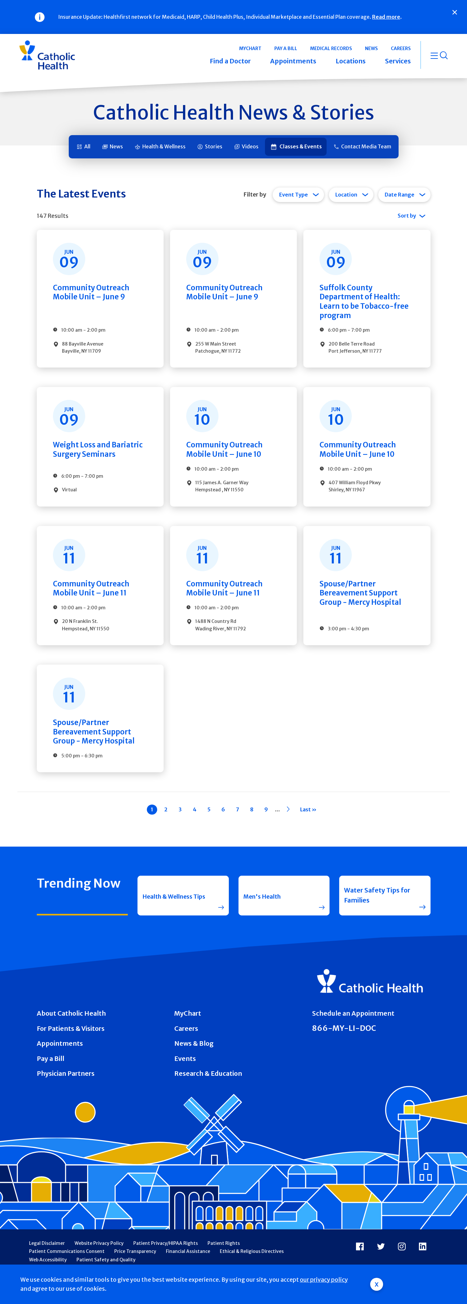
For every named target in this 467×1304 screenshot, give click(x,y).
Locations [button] (351, 61)
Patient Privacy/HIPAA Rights (165, 1258)
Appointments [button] (293, 61)
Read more (386, 17)
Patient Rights (224, 1258)
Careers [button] (401, 48)
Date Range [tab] (399, 194)
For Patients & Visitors (71, 1043)
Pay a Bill (50, 1073)
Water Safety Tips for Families (377, 910)
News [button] (371, 48)
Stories (213, 146)
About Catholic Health (71, 1028)
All (87, 146)
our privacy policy (324, 1279)
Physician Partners (66, 1088)
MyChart (187, 1028)
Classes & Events (300, 146)
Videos (250, 146)
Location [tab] (346, 194)
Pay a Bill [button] (285, 48)
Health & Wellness (164, 146)
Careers (186, 1043)
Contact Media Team (366, 146)
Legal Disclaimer (47, 1258)
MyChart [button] (250, 48)
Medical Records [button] (331, 48)
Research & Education (208, 1088)
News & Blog (194, 1058)
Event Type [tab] (293, 194)
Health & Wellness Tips (171, 910)
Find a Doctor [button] (230, 61)
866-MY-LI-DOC (344, 1043)
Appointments (60, 1058)
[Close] (454, 12)
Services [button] (398, 61)
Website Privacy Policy (99, 1258)
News (116, 146)
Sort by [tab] (407, 215)
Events (185, 1073)
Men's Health (264, 910)
